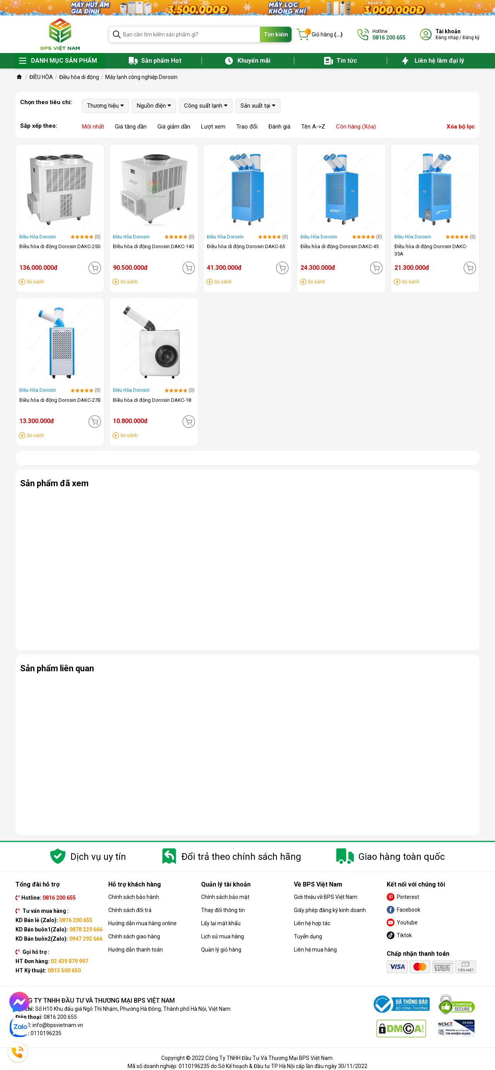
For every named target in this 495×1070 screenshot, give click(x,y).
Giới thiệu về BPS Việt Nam (325, 897)
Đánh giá (279, 126)
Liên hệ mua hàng (315, 950)
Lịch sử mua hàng (222, 936)
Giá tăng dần (131, 126)
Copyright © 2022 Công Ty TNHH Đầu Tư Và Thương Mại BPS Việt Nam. (247, 1058)
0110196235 (46, 1033)
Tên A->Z (313, 126)
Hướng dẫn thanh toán (135, 950)
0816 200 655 (60, 1017)
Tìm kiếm (276, 34)
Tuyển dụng (308, 936)
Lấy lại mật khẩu (221, 923)
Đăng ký (471, 37)
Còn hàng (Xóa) (356, 126)
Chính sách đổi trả (130, 910)
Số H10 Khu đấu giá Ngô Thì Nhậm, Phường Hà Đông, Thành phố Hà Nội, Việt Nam (132, 1009)
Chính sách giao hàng (134, 936)
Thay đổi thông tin (223, 910)
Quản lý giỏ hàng (221, 950)
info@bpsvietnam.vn (57, 1025)
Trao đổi (247, 126)
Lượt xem (213, 126)
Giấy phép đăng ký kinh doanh (330, 910)
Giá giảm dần (173, 126)
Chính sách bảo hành (133, 897)
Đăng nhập (446, 37)
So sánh (35, 282)
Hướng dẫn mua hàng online (142, 923)
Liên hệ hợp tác (312, 923)
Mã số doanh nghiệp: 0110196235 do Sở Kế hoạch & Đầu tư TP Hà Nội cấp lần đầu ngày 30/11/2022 (247, 1066)
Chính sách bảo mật (225, 897)
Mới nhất (93, 126)
